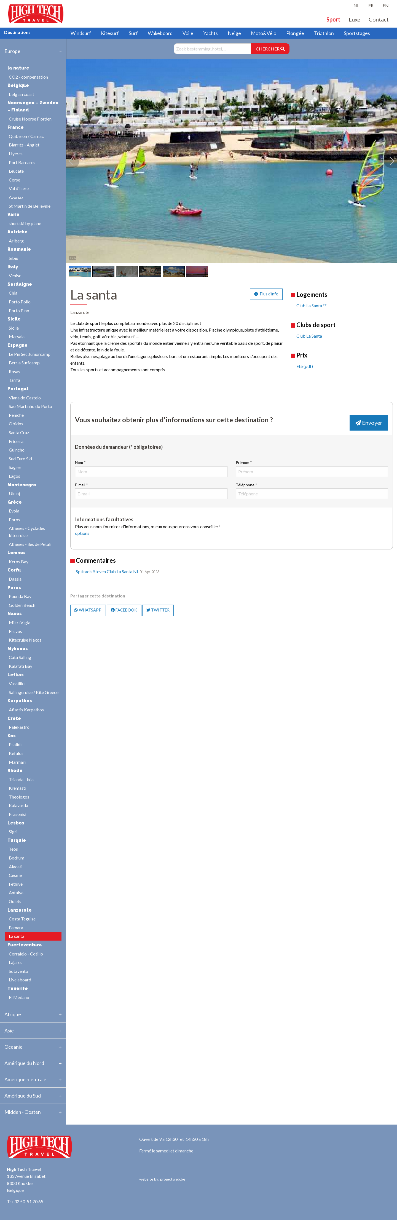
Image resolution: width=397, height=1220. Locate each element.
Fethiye (16, 884)
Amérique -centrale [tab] (25, 1079)
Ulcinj (14, 493)
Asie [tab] (9, 1030)
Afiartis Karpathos (26, 709)
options (82, 533)
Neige (234, 33)
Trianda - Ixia (21, 779)
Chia (13, 292)
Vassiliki (17, 683)
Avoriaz (16, 197)
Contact (379, 19)
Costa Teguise (22, 918)
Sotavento (18, 971)
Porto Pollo (20, 301)
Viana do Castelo (25, 397)
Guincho (17, 449)
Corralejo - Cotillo (26, 953)
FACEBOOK (124, 610)
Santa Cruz (19, 432)
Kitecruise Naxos (25, 639)
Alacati (15, 866)
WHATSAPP (87, 610)
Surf (133, 33)
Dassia (15, 578)
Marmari (17, 762)
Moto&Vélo (263, 33)
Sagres (15, 467)
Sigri (13, 831)
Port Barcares (22, 162)
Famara (16, 927)
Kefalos (16, 753)
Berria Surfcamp (24, 362)
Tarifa (14, 380)
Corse (14, 179)
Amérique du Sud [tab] (22, 1096)
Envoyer (368, 422)
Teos (13, 848)
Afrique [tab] (12, 1014)
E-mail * (151, 490)
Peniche (16, 415)
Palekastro (19, 727)
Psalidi (15, 744)
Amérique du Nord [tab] (24, 1063)
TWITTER (158, 610)
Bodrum (16, 857)
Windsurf (81, 33)
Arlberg (16, 240)
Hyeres (16, 153)
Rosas (14, 371)
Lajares (15, 962)
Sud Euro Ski (20, 458)
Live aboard (20, 979)
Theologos (19, 796)
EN (386, 5)
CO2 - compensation (28, 76)
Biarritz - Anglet (24, 144)
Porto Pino (19, 310)
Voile (188, 33)
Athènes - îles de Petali (30, 544)
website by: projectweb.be (162, 1179)
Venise (15, 275)
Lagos (14, 476)
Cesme (15, 875)
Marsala (17, 336)
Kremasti (17, 788)
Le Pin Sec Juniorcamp (29, 354)
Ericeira (16, 441)
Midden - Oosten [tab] (22, 1112)
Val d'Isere (19, 188)
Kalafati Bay (20, 666)
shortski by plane (25, 223)
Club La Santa (309, 335)
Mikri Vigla (19, 622)
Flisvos (15, 631)
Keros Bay (18, 561)
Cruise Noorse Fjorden (30, 118)
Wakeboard (160, 33)
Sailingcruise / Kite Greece (33, 692)
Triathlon (324, 33)
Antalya (16, 892)
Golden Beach (22, 605)
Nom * (151, 468)
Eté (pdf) (304, 366)
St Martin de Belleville (29, 206)
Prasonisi (17, 814)
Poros (14, 519)
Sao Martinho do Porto (30, 406)
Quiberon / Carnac (26, 136)
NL (356, 5)
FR (371, 5)
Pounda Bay (20, 596)
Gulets (15, 901)
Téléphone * (312, 490)
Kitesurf (110, 33)
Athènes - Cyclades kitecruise (27, 531)
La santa (16, 936)
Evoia (14, 510)
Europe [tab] (12, 51)
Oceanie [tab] (13, 1047)
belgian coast (21, 94)
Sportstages (357, 33)
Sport (333, 19)
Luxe (354, 19)
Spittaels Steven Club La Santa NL (107, 571)
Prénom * (312, 468)
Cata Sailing (20, 657)
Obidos (16, 423)
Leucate (16, 170)
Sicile (14, 327)
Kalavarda (18, 805)
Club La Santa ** (311, 305)
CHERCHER (270, 48)
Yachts (210, 33)
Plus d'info (266, 294)
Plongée (295, 33)
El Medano (19, 997)
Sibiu (13, 258)
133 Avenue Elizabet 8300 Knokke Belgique (26, 1183)
